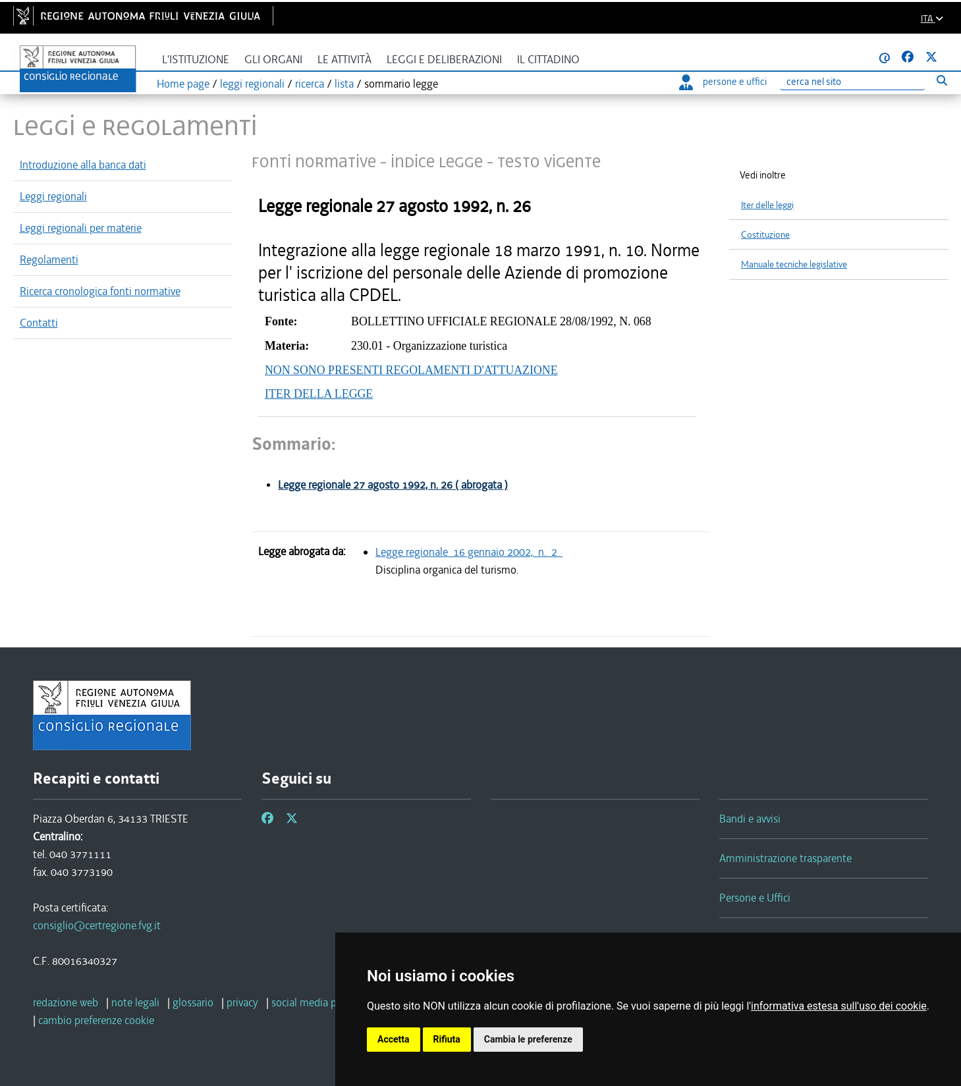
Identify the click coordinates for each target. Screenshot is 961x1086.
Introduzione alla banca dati (83, 164)
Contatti (39, 322)
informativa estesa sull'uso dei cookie (839, 1006)
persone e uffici (723, 81)
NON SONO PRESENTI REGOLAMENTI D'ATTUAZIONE (411, 370)
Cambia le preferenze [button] (528, 1039)
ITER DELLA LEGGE (319, 393)
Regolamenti (49, 259)
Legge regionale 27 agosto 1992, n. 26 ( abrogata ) (393, 485)
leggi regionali (252, 83)
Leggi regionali (53, 196)
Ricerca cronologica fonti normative (100, 291)
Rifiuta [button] (446, 1039)
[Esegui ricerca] (941, 80)
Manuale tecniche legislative (794, 264)
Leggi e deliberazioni (444, 60)
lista (344, 83)
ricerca (309, 83)
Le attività (344, 60)
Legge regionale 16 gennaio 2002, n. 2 (469, 552)
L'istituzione (195, 60)
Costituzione (765, 235)
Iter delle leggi (767, 205)
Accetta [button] (393, 1039)
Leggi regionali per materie (81, 228)
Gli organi (273, 60)
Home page (183, 83)
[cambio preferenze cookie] (96, 1020)
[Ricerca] (852, 82)
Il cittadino (548, 60)
